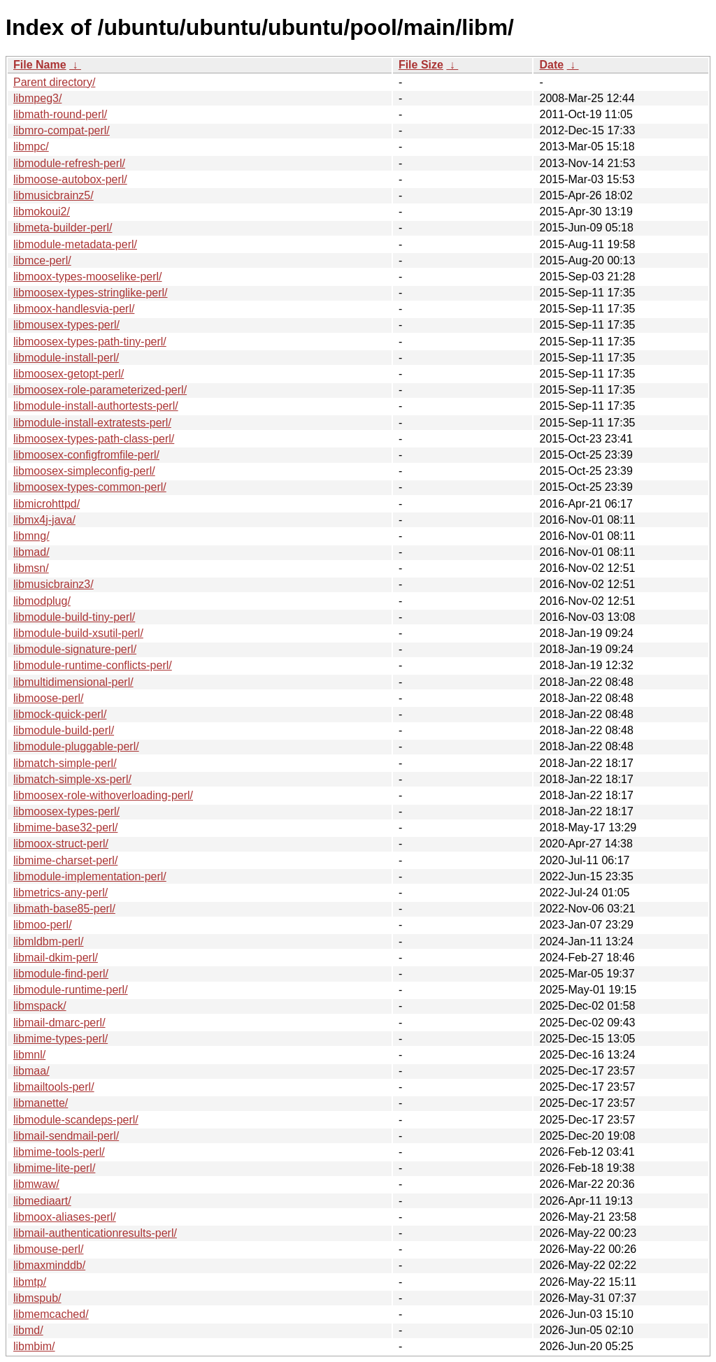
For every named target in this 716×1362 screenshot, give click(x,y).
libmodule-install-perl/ (66, 358)
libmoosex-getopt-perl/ (68, 374)
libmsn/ (31, 568)
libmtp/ (29, 1282)
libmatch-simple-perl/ (65, 763)
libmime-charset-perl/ (65, 860)
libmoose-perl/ (48, 698)
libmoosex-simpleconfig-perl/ (84, 471)
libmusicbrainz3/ (53, 584)
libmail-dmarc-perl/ (59, 1022)
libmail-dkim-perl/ (55, 957)
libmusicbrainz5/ (53, 195)
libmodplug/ (42, 601)
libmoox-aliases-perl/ (64, 1217)
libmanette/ (40, 1103)
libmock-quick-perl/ (59, 714)
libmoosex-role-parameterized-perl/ (100, 390)
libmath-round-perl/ (60, 114)
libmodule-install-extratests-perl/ (92, 423)
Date (551, 65)
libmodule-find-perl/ (60, 974)
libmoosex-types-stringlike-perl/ (90, 293)
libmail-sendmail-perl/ (66, 1136)
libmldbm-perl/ (48, 941)
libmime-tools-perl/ (59, 1152)
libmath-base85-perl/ (64, 909)
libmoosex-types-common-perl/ (89, 487)
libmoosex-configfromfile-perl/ (86, 455)
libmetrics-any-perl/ (60, 892)
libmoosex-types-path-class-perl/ (93, 439)
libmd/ (28, 1330)
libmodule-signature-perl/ (74, 649)
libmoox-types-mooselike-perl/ (87, 276)
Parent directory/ (54, 82)
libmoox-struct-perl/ (60, 844)
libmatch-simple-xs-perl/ (72, 779)
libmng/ (31, 536)
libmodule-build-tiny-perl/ (74, 617)
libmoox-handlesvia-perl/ (73, 309)
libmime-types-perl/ (60, 1039)
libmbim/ (34, 1346)
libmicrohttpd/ (46, 504)
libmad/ (31, 552)
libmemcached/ (51, 1314)
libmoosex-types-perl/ (66, 811)
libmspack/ (39, 1006)
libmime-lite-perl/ (54, 1168)
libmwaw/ (36, 1184)
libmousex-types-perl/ (66, 325)
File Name (39, 65)
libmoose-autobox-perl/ (70, 179)
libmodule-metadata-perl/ (75, 244)
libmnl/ (29, 1055)
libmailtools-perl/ (53, 1087)
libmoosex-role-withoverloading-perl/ (103, 795)
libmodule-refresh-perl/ (69, 163)
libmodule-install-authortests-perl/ (95, 406)
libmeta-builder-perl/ (62, 228)
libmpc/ (31, 146)
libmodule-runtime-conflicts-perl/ (92, 665)
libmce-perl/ (42, 260)
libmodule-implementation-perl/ (89, 876)
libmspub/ (37, 1298)
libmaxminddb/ (49, 1265)
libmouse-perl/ (48, 1249)
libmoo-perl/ (42, 925)
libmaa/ (31, 1071)
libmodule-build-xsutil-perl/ (78, 633)
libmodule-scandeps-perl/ (75, 1120)
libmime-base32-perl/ (65, 827)
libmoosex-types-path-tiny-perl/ (89, 341)
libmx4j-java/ (44, 520)
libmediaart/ (42, 1201)
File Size (421, 65)
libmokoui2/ (41, 211)
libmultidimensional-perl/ (73, 682)
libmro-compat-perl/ (61, 130)
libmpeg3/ (37, 98)
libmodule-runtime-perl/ (70, 990)
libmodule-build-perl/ (63, 730)
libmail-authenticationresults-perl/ (95, 1233)
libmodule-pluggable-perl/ (76, 746)
